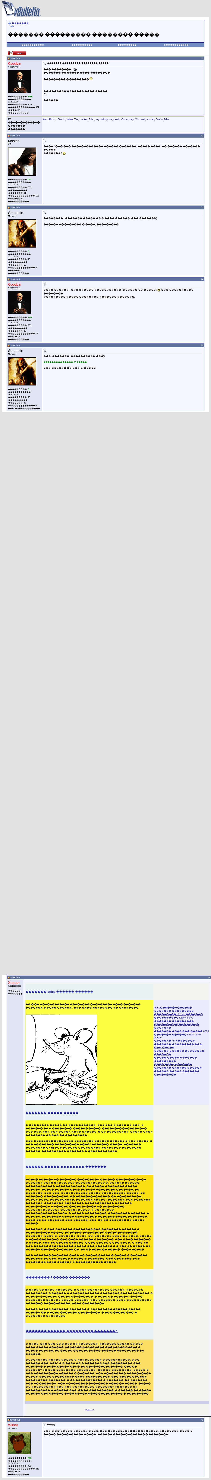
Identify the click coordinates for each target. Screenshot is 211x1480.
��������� (127, 45)
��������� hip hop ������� (178, 1014)
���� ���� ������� (173, 1064)
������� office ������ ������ (59, 991)
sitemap (89, 1409)
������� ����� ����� (52, 1112)
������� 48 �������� (174, 1040)
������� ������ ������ (178, 1067)
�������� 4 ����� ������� (58, 1277)
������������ (176, 45)
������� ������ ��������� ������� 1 (72, 1331)
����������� (32, 45)
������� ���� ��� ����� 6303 (181, 1031)
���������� (82, 45)
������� (20, 23)
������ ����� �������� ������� (66, 1166)
